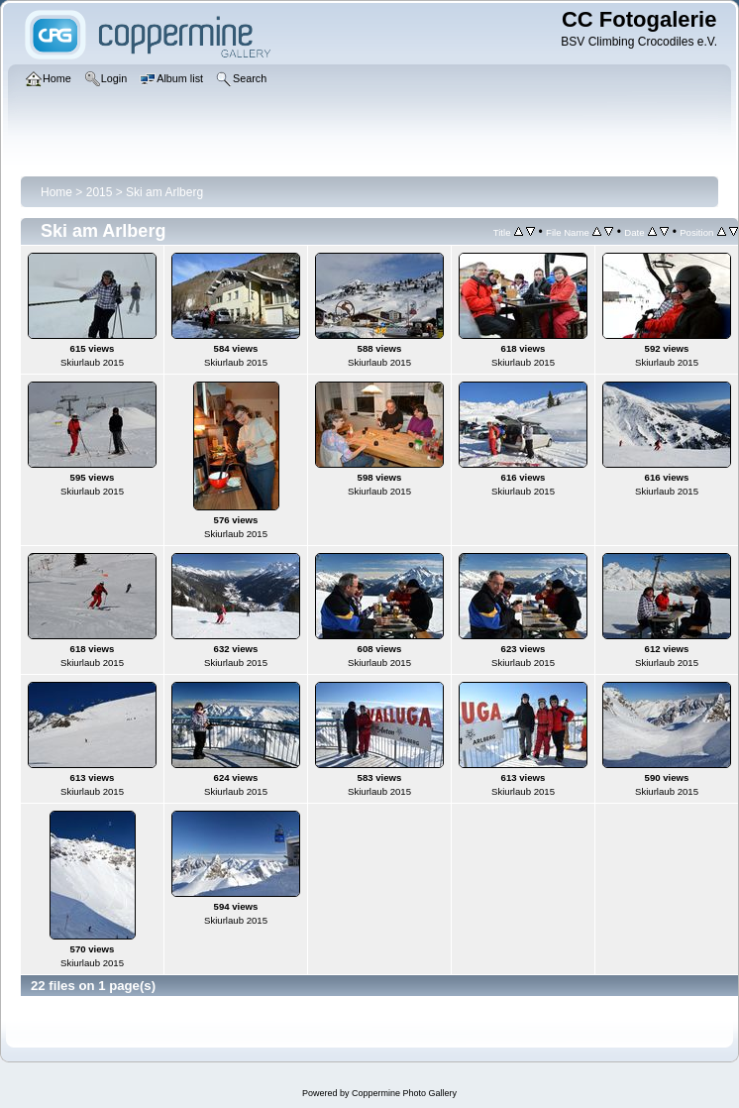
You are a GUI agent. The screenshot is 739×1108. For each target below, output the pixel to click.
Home (56, 192)
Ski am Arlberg (164, 192)
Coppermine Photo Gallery (404, 1093)
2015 (99, 192)
